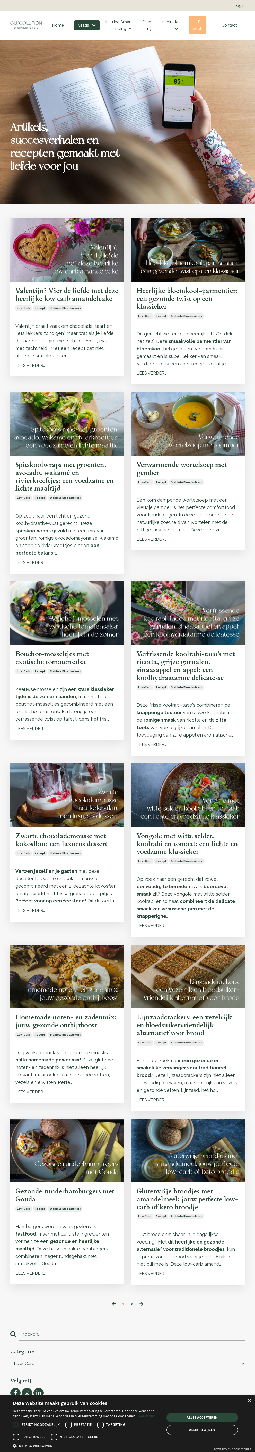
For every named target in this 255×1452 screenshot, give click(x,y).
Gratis (86, 25)
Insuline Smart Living (118, 26)
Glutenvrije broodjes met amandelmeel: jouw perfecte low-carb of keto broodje (183, 1213)
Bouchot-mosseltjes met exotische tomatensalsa (55, 664)
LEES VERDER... (30, 376)
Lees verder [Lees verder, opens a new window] (146, 1416)
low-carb (23, 318)
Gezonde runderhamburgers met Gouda (62, 1208)
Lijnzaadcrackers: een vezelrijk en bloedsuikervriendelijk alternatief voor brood (188, 1037)
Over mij (146, 26)
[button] (86, 1445)
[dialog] (127, 1423)
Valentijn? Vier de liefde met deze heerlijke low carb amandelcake (62, 300)
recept (40, 318)
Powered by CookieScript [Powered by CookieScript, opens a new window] (232, 1449)
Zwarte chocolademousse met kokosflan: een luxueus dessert (64, 849)
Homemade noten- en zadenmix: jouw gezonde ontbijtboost (57, 1037)
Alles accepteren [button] (202, 1417)
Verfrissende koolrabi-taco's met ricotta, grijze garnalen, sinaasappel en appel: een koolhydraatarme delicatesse (184, 673)
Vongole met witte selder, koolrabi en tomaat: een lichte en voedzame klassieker (186, 853)
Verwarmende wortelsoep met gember (186, 472)
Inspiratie (169, 25)
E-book (197, 26)
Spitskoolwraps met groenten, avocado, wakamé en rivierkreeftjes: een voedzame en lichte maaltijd (65, 481)
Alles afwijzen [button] (202, 1430)
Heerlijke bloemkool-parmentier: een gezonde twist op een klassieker (187, 300)
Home (58, 25)
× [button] (249, 1401)
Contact (229, 25)
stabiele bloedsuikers (65, 318)
